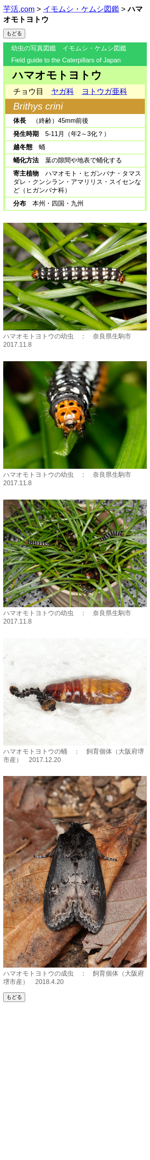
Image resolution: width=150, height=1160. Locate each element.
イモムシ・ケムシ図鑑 (81, 9)
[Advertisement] (75, 1081)
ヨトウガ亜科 (104, 91)
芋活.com (18, 9)
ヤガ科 (62, 91)
